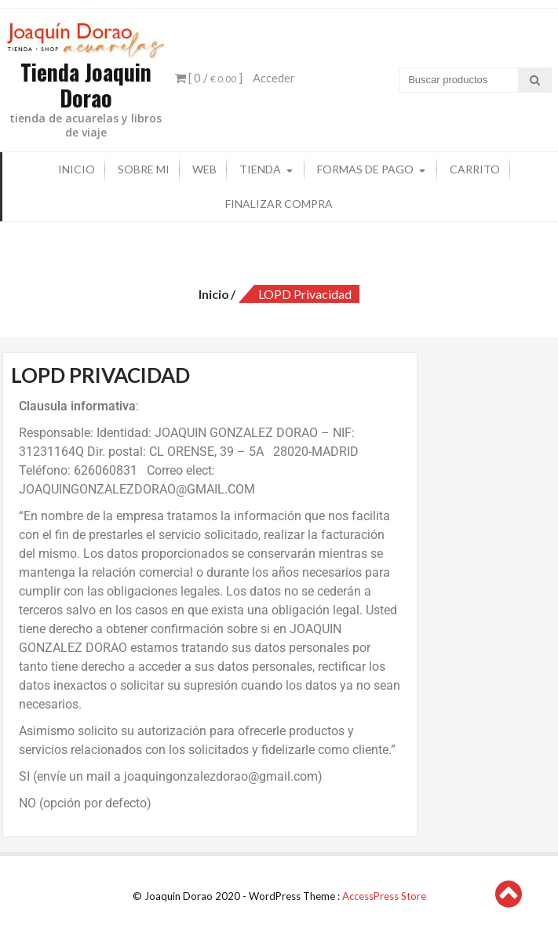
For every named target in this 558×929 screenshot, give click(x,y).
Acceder (274, 78)
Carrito (475, 169)
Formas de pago (365, 169)
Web (204, 169)
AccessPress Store (384, 895)
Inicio (76, 169)
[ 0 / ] (209, 78)
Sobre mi (144, 169)
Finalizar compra (279, 203)
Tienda (260, 169)
